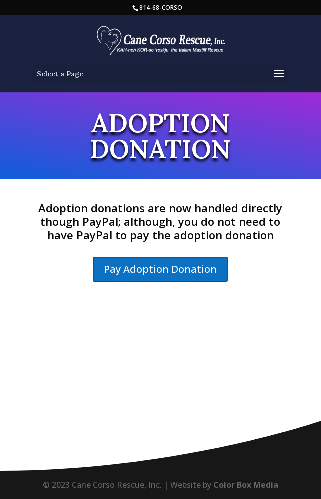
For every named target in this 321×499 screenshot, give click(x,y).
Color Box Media (245, 484)
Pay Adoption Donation (160, 269)
